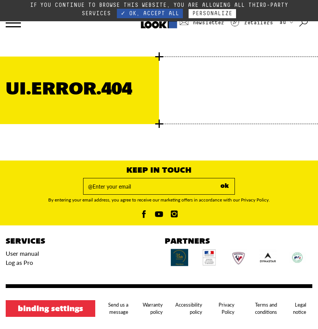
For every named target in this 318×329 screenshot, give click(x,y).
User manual (22, 253)
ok (224, 186)
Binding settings (50, 309)
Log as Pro (19, 262)
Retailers (251, 23)
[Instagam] (174, 216)
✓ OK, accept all (150, 13)
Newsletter (201, 23)
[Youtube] (159, 216)
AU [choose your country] (286, 22)
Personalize (212, 13)
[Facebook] (143, 216)
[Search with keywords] (304, 23)
